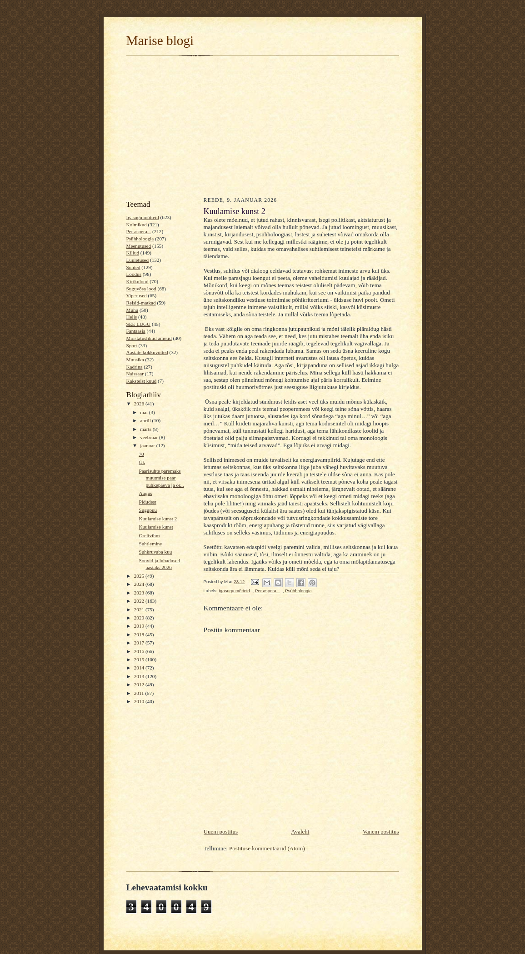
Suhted (133, 267)
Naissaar (135, 373)
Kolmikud (136, 224)
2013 (139, 676)
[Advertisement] (262, 125)
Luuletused (137, 260)
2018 (139, 634)
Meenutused (138, 246)
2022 (139, 601)
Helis (131, 317)
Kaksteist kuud (141, 381)
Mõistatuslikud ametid (149, 338)
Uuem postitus (221, 831)
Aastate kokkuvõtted (147, 352)
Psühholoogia (140, 238)
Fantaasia (135, 331)
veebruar (149, 437)
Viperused (136, 295)
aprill (146, 420)
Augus (145, 493)
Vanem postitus (381, 831)
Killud (133, 252)
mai (144, 412)
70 (141, 454)
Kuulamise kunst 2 (158, 518)
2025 (139, 576)
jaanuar (148, 445)
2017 (139, 642)
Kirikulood (137, 281)
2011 (139, 693)
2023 (139, 592)
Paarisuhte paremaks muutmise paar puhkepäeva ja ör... (161, 478)
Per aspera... (138, 231)
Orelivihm (149, 535)
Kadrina (134, 367)
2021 (139, 609)
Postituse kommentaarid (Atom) (267, 848)
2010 (139, 701)
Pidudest (147, 501)
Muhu (132, 310)
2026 (139, 403)
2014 (139, 667)
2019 (139, 626)
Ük (142, 462)
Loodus (134, 274)
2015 (139, 659)
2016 (139, 651)
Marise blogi (160, 40)
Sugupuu (148, 510)
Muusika (135, 359)
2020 (139, 617)
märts (146, 429)
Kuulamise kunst (156, 526)
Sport (131, 345)
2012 (139, 684)
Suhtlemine (150, 543)
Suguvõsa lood (141, 288)
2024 (139, 584)
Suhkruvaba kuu (155, 551)
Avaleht (300, 831)
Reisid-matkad (141, 302)
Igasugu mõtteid (142, 217)
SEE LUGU (138, 324)
